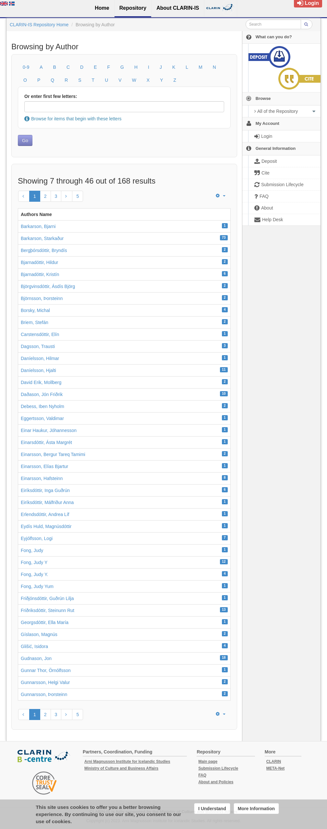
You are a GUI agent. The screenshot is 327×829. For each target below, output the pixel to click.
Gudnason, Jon (36, 658)
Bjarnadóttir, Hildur (39, 262)
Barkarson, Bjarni (38, 226)
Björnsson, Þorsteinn (42, 298)
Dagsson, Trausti (38, 346)
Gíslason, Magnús (39, 634)
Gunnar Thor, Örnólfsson (46, 670)
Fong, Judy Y (34, 562)
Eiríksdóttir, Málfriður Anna (47, 502)
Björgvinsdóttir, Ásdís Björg (48, 286)
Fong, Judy (32, 550)
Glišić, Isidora (34, 646)
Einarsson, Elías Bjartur (44, 466)
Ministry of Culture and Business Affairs (121, 768)
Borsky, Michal (35, 310)
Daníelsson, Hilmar (40, 358)
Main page (207, 761)
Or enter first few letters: (50, 96)
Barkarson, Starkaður (42, 238)
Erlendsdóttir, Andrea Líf (45, 514)
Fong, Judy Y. (34, 574)
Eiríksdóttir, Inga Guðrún (45, 490)
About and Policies (215, 782)
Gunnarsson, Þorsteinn (44, 694)
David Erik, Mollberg (41, 382)
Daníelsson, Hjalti (38, 370)
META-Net (275, 768)
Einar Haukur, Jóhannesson (49, 430)
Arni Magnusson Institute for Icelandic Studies (127, 761)
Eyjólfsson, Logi (37, 538)
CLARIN (273, 761)
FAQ (202, 775)
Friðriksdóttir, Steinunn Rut (47, 610)
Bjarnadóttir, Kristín (40, 274)
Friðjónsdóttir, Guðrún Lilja (47, 598)
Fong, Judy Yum (37, 586)
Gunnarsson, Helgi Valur (45, 682)
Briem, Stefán (34, 322)
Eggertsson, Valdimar (42, 418)
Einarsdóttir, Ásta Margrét (46, 442)
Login (308, 3)
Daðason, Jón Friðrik (42, 394)
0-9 (26, 67)
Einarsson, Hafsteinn (42, 478)
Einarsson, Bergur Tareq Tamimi (53, 454)
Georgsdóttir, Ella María (44, 622)
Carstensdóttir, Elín (40, 334)
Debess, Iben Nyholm (42, 406)
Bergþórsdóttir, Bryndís (44, 250)
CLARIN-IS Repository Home (39, 24)
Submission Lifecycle (218, 768)
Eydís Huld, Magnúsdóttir (46, 526)
